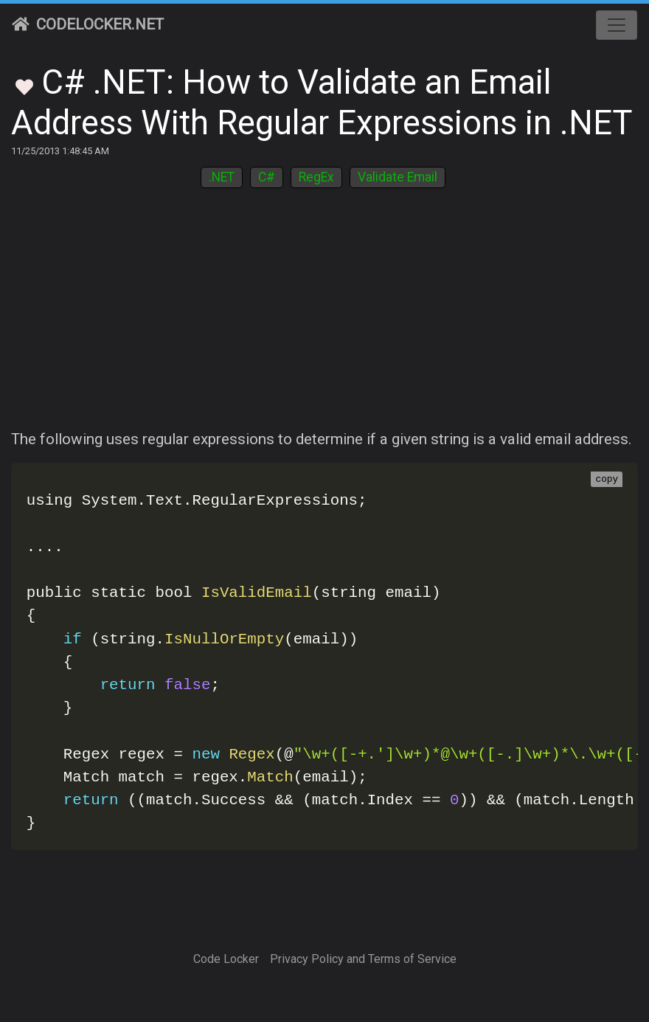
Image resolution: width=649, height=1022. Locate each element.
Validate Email (397, 177)
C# (266, 177)
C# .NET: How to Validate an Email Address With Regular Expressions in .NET (322, 102)
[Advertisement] (324, 317)
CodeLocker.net (88, 24)
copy (606, 479)
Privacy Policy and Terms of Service (363, 959)
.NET (222, 177)
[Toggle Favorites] (24, 85)
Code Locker (226, 959)
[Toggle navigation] (616, 25)
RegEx (316, 177)
